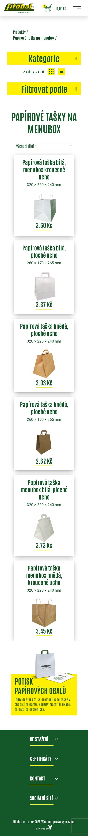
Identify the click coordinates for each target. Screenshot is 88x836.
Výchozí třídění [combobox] (26, 146)
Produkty (19, 32)
